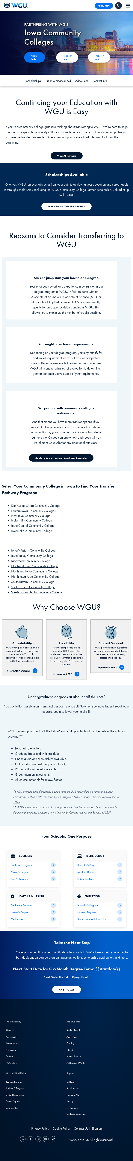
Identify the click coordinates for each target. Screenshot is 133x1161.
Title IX (69, 1049)
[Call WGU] (118, 5)
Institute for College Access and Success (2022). (84, 812)
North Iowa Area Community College (35, 576)
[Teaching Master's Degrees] (99, 912)
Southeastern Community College (32, 582)
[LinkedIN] (23, 1139)
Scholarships (33, 81)
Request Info (100, 81)
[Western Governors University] (16, 5)
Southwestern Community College (33, 587)
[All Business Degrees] (33, 878)
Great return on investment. (32, 774)
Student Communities (76, 1114)
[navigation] (128, 5)
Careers (9, 1056)
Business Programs (14, 1081)
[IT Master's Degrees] (99, 871)
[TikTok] (53, 1139)
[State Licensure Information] (99, 919)
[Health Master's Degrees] (33, 912)
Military (70, 1081)
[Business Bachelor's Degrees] (33, 865)
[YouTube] (46, 1139)
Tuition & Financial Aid (58, 81)
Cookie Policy (61, 1128)
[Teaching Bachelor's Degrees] (99, 905)
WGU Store (11, 1062)
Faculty (69, 1101)
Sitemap (96, 1128)
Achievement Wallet (75, 1062)
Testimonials (72, 1107)
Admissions (81, 81)
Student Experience (15, 1094)
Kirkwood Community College (30, 561)
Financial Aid (72, 1094)
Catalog (70, 1043)
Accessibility (12, 1036)
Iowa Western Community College (33, 550)
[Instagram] (38, 1139)
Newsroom (11, 1049)
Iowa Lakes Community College (31, 531)
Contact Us (81, 1128)
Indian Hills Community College (31, 520)
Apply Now (104, 5)
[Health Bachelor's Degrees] (33, 905)
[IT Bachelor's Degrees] (99, 865)
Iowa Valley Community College (32, 555)
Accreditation (12, 1043)
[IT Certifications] (99, 878)
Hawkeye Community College (30, 515)
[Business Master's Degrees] (33, 871)
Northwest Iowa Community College (34, 571)
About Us (10, 1030)
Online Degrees (13, 1101)
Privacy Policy (40, 1128)
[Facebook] (30, 1139)
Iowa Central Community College (33, 525)
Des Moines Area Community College (35, 505)
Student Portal (73, 1030)
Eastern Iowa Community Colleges (33, 511)
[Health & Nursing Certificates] (33, 919)
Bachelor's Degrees (15, 1088)
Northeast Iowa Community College (34, 566)
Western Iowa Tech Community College (36, 592)
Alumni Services (74, 1056)
